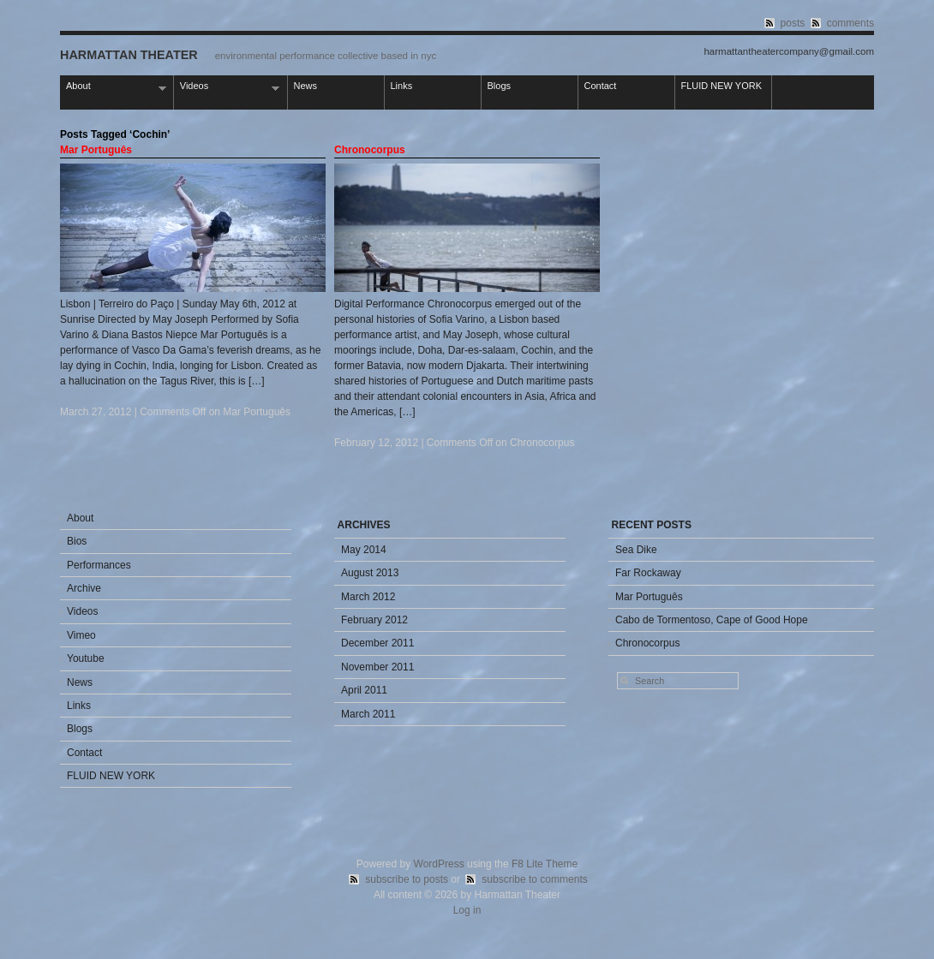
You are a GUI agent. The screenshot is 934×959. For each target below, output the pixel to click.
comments (850, 23)
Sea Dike (636, 550)
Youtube (86, 658)
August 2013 (369, 573)
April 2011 (364, 690)
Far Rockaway (648, 573)
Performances (99, 565)
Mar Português (96, 150)
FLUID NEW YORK (722, 85)
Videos (227, 86)
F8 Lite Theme (545, 864)
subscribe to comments (534, 879)
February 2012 (374, 620)
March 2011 (368, 714)
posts (793, 23)
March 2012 (368, 597)
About (113, 86)
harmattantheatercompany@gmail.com (788, 52)
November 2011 (377, 667)
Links (402, 85)
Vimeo (81, 635)
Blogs (500, 85)
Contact (600, 85)
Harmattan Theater (129, 55)
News (306, 85)
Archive (84, 588)
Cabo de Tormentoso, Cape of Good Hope (711, 620)
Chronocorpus (369, 150)
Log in (467, 910)
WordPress (439, 864)
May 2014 (363, 550)
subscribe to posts (406, 879)
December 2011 (377, 643)
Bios (77, 541)
